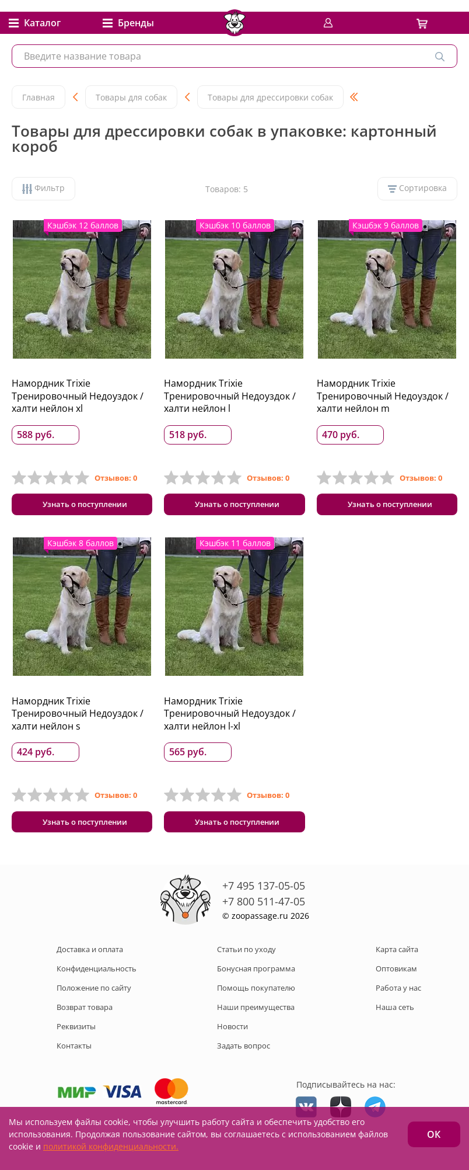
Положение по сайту (94, 993)
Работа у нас (398, 993)
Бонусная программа (256, 974)
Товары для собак (131, 97)
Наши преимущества (256, 1013)
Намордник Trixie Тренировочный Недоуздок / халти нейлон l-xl (230, 716)
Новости (232, 1032)
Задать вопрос (243, 1051)
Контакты (74, 1051)
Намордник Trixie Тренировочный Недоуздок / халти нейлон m (383, 396)
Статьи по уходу (246, 955)
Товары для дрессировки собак (270, 97)
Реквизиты (76, 1032)
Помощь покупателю (256, 993)
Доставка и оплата (90, 955)
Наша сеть (395, 1013)
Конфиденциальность (96, 974)
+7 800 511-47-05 (263, 907)
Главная (38, 97)
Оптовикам (396, 974)
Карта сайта (397, 955)
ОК (433, 1134)
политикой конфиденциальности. (110, 1146)
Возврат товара (85, 1013)
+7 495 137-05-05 (263, 891)
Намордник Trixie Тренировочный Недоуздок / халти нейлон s (78, 716)
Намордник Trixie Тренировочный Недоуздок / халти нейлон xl (78, 396)
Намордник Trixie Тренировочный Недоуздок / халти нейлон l (230, 396)
